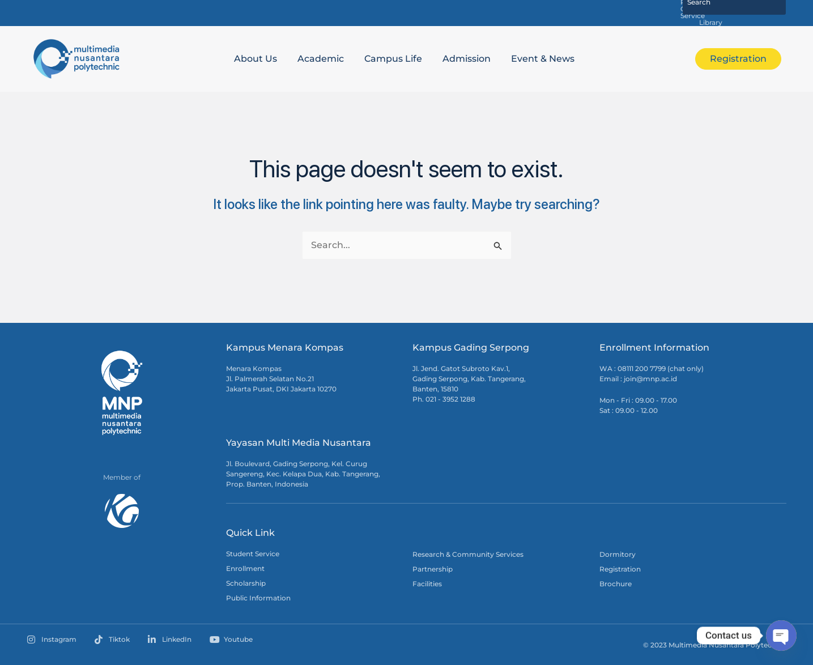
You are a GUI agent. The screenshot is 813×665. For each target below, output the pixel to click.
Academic (320, 57)
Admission (466, 57)
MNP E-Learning (467, 12)
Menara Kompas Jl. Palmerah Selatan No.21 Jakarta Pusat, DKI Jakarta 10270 (281, 377)
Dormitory (617, 553)
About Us (255, 57)
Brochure (615, 582)
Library (650, 12)
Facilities (427, 582)
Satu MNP (404, 12)
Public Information (258, 596)
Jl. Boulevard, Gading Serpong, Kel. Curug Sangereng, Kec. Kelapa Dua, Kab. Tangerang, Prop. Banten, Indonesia (303, 472)
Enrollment (245, 567)
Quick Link (250, 531)
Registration (620, 568)
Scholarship (246, 582)
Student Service (252, 552)
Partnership (432, 568)
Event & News (542, 57)
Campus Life (393, 57)
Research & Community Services (467, 553)
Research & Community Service (567, 12)
